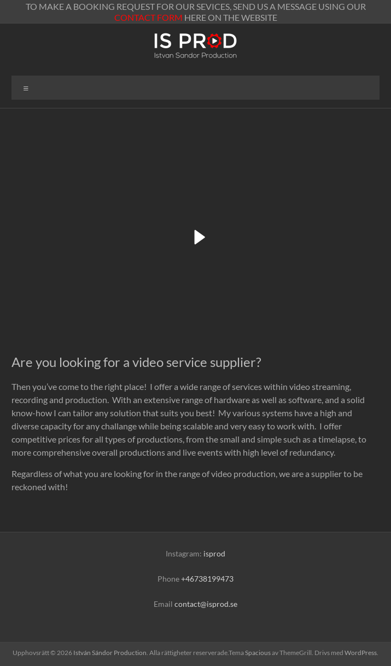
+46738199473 (207, 578)
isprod (214, 553)
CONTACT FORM (148, 17)
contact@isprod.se (205, 603)
